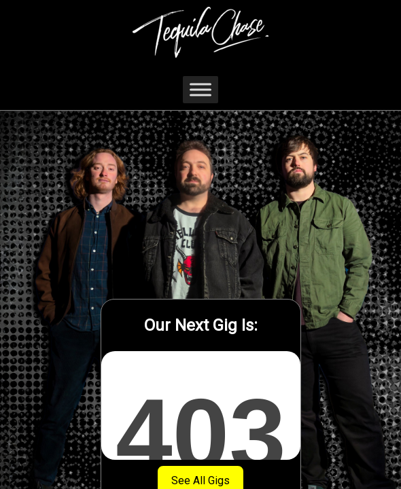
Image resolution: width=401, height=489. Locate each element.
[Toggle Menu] (200, 89)
